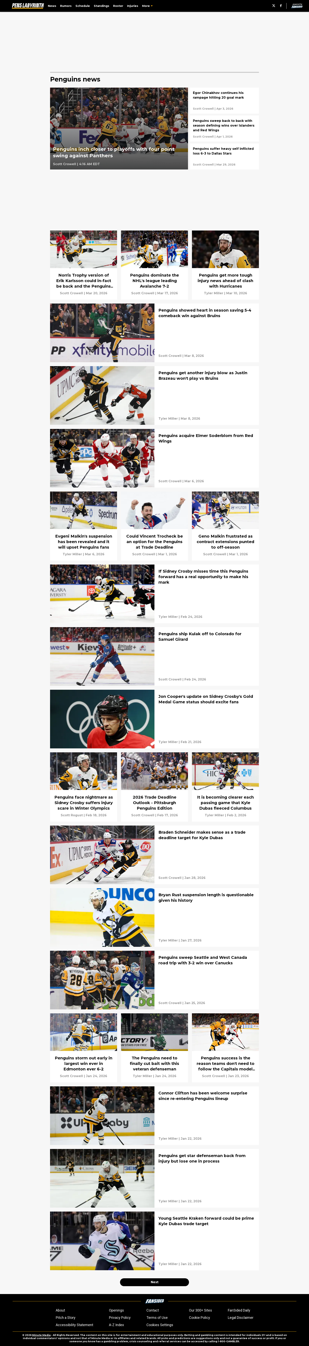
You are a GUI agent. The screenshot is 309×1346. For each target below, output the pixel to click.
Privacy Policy (120, 1317)
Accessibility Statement (74, 1325)
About (60, 1310)
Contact (152, 1310)
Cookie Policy (199, 1317)
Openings (116, 1310)
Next (154, 1282)
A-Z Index (116, 1325)
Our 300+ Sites (200, 1310)
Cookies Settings (159, 1325)
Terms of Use (157, 1317)
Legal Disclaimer (240, 1317)
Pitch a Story (65, 1317)
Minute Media (41, 1335)
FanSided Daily (239, 1310)
